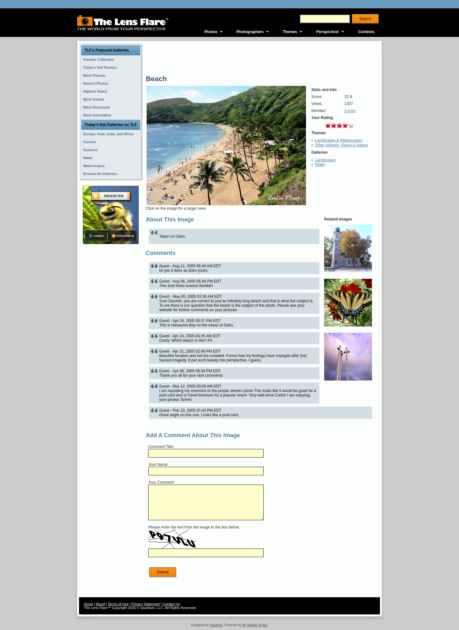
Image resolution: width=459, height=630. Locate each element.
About (100, 604)
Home (88, 604)
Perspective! (327, 32)
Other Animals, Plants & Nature (341, 145)
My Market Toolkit (254, 625)
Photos (210, 32)
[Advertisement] (110, 345)
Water (320, 164)
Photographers (250, 32)
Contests (366, 32)
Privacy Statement (145, 604)
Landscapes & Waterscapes (338, 140)
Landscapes (325, 160)
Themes (290, 32)
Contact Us (171, 604)
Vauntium (216, 625)
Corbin (350, 110)
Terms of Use (118, 604)
